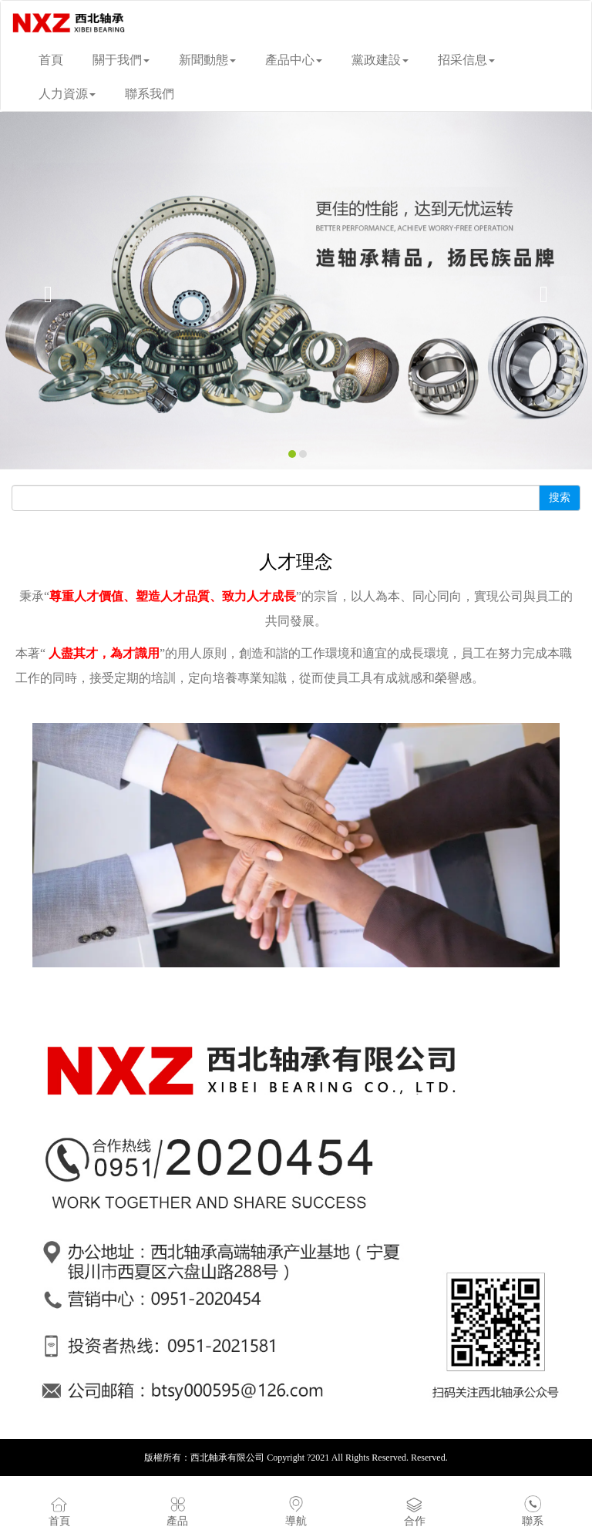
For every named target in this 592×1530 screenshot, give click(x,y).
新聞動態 (207, 59)
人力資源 (67, 93)
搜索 (559, 497)
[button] (44, 290)
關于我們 (121, 59)
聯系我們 (149, 93)
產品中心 (293, 59)
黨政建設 (380, 59)
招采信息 (466, 59)
